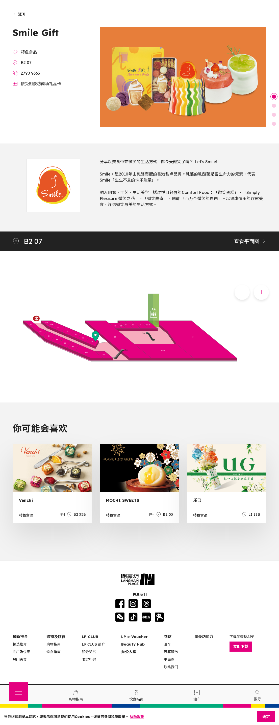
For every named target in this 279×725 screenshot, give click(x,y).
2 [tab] (273, 105)
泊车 (167, 644)
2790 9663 (30, 73)
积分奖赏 (89, 652)
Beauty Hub (133, 644)
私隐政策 (137, 716)
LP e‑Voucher (134, 636)
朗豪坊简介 (203, 636)
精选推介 (20, 644)
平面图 (169, 659)
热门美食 (20, 659)
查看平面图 (250, 241)
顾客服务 (171, 652)
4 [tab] (273, 123)
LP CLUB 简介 (93, 644)
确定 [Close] (266, 716)
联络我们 (171, 667)
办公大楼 (128, 651)
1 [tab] (273, 96)
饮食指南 (53, 652)
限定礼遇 (89, 659)
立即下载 (240, 646)
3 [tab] (273, 114)
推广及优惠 (21, 652)
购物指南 (53, 644)
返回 (19, 14)
